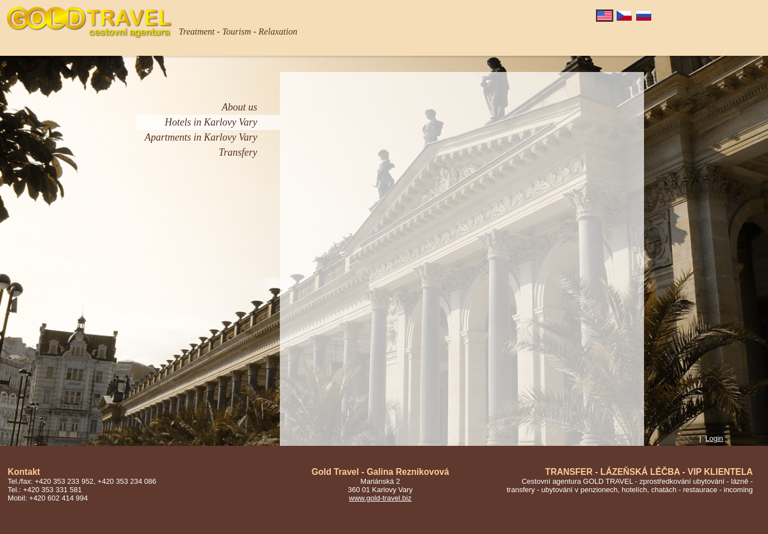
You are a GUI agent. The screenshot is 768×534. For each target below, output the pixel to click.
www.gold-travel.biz (380, 498)
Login (714, 438)
